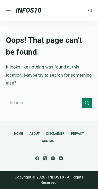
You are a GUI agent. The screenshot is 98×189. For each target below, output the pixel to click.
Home (18, 133)
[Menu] (8, 10)
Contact (49, 141)
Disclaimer (55, 133)
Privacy (77, 133)
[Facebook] (37, 158)
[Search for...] (44, 103)
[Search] (90, 11)
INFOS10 (28, 10)
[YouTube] (61, 158)
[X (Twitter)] (45, 158)
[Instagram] (53, 158)
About (35, 133)
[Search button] (87, 103)
